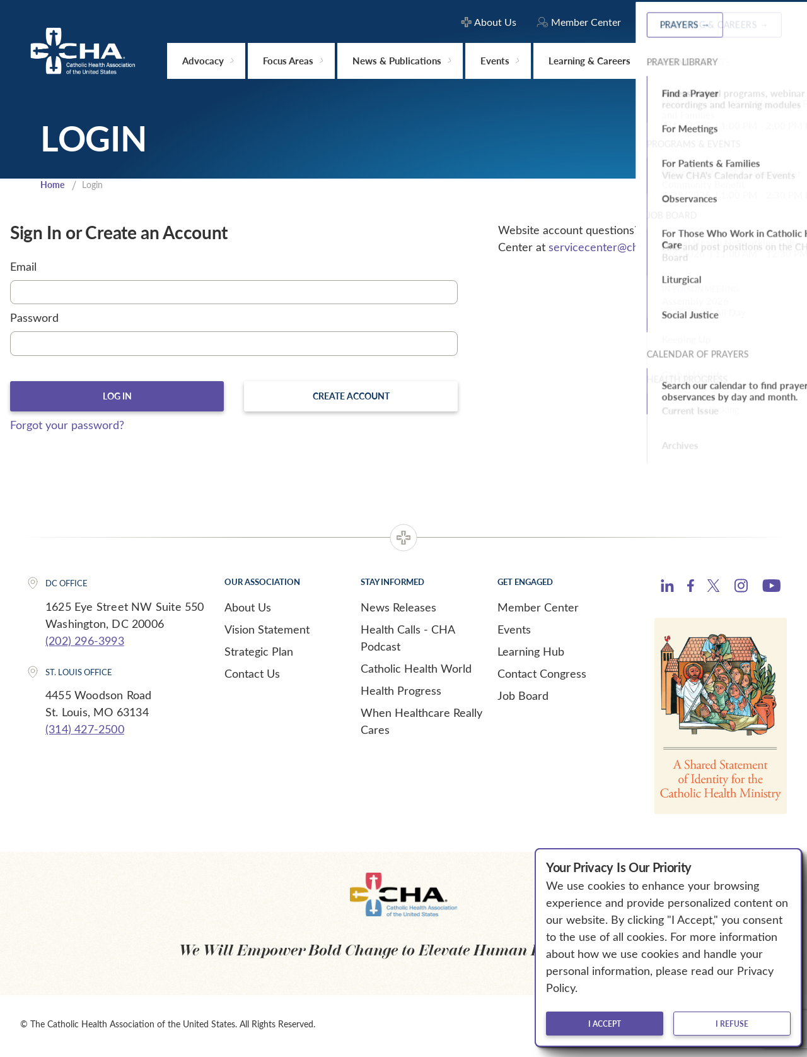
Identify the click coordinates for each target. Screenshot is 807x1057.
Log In (117, 398)
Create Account (351, 398)
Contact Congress (541, 676)
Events (514, 632)
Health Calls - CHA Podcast (408, 641)
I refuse (732, 1024)
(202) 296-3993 (84, 643)
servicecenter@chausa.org (614, 248)
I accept (604, 1024)
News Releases (398, 610)
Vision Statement (267, 632)
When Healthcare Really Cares (421, 724)
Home (53, 185)
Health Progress (401, 693)
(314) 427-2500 (84, 732)
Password (34, 319)
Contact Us (252, 676)
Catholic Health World (416, 671)
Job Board (523, 698)
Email (23, 267)
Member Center (538, 610)
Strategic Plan (258, 654)
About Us (247, 610)
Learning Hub (530, 654)
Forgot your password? (67, 427)
